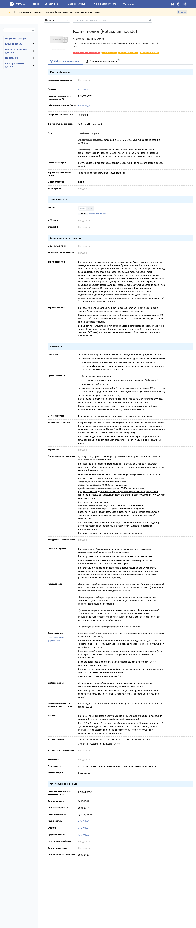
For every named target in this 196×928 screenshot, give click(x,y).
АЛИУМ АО (83, 89)
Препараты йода (97, 213)
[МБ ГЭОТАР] (129, 4)
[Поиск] (36, 4)
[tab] (65, 61)
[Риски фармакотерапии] (105, 4)
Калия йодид (84, 105)
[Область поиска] (57, 20)
